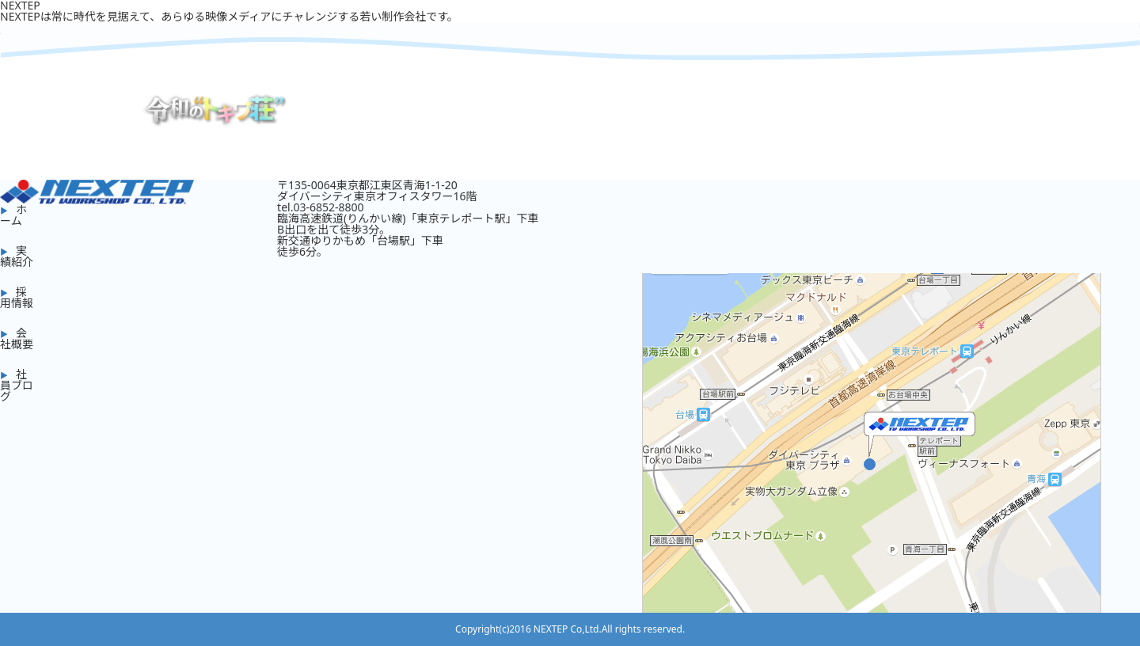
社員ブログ (16, 385)
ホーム (13, 215)
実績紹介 (16, 256)
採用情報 (16, 297)
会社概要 (16, 338)
